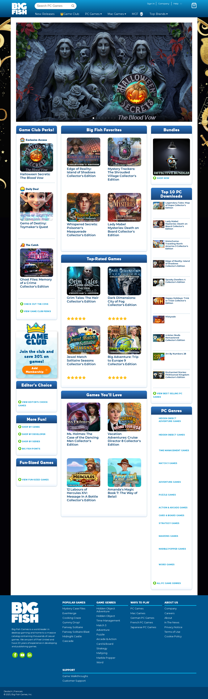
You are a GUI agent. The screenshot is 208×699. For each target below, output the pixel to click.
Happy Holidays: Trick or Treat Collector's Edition (177, 300)
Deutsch (8, 691)
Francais (18, 691)
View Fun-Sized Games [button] (35, 479)
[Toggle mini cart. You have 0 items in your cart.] (194, 5)
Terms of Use (172, 631)
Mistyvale (170, 316)
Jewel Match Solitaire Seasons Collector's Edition (81, 360)
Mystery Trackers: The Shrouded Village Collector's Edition (122, 174)
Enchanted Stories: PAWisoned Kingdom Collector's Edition (177, 375)
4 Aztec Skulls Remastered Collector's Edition (175, 337)
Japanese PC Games (143, 627)
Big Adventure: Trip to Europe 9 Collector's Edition (123, 360)
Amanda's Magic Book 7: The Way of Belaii (122, 493)
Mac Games (137, 613)
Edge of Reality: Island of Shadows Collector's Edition (81, 172)
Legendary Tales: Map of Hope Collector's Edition (177, 205)
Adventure (103, 629)
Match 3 (101, 625)
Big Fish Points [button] (31, 449)
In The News (171, 622)
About (168, 617)
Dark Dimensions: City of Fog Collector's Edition (122, 301)
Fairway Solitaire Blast (76, 631)
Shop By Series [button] (31, 441)
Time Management (108, 620)
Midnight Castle (72, 636)
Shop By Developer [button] (33, 434)
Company (163, 3)
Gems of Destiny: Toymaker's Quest (34, 225)
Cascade (68, 640)
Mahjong (101, 652)
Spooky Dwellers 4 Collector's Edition (175, 280)
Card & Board (104, 643)
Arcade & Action (106, 639)
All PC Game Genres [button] (169, 583)
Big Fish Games (20, 8)
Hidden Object (105, 615)
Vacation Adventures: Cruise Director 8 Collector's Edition (124, 439)
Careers (169, 613)
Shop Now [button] (163, 178)
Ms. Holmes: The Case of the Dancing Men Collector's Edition (83, 439)
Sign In (151, 3)
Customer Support (74, 680)
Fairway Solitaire (72, 627)
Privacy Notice (173, 627)
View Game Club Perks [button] (37, 311)
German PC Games (142, 617)
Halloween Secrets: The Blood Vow (35, 176)
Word (99, 662)
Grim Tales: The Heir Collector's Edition (83, 299)
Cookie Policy (173, 636)
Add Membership (37, 370)
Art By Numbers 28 (175, 354)
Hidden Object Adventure (105, 610)
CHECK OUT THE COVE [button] (36, 304)
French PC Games (141, 622)
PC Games (136, 608)
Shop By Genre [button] (31, 427)
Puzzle (100, 634)
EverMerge (69, 613)
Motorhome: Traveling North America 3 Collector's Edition (176, 245)
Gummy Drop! (71, 622)
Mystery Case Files (73, 608)
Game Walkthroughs (75, 676)
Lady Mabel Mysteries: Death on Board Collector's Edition (123, 229)
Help (175, 3)
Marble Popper (105, 657)
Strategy (101, 648)
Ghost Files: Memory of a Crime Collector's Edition (36, 283)
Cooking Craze (71, 617)
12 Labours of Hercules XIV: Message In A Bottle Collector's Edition (82, 495)
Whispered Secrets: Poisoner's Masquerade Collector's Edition (82, 229)
